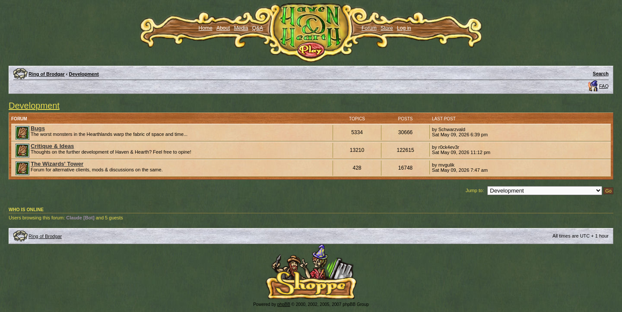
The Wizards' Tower (57, 164)
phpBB (283, 304)
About (223, 28)
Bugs (38, 128)
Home (206, 28)
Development (84, 74)
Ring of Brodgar (47, 74)
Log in (404, 28)
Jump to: (475, 190)
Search (601, 73)
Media (241, 28)
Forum (369, 28)
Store (387, 28)
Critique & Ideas (52, 146)
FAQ (604, 86)
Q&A (257, 28)
